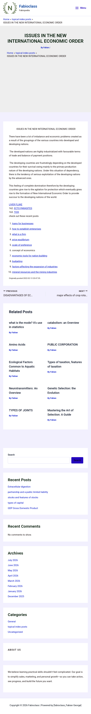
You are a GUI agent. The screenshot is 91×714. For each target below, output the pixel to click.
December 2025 (16, 596)
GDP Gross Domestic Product (23, 508)
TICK (16, 212)
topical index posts (17, 626)
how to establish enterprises (26, 228)
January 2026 (15, 591)
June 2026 (13, 565)
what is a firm (19, 234)
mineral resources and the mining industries (34, 272)
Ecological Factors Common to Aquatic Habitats (22, 366)
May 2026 (13, 570)
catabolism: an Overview (63, 322)
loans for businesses (22, 223)
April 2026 (13, 575)
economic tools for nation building (29, 255)
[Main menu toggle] (80, 8)
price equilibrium (20, 239)
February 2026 (15, 586)
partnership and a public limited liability (28, 492)
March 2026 (14, 580)
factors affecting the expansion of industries (34, 266)
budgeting (17, 261)
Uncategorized (15, 632)
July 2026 (13, 560)
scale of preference (22, 245)
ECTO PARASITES (23, 208)
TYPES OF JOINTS (20, 410)
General (12, 621)
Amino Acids (17, 344)
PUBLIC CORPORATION (63, 344)
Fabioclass (28, 6)
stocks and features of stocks (23, 497)
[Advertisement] (45, 81)
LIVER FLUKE (15, 204)
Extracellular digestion (19, 486)
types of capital (15, 502)
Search (11, 455)
